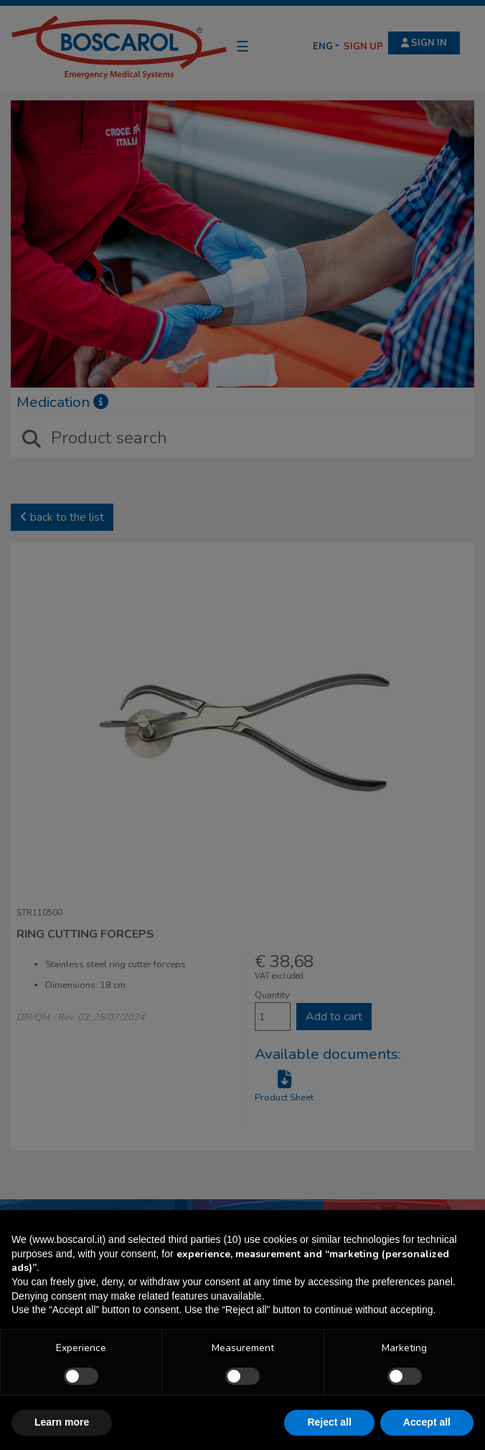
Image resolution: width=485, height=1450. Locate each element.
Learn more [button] (61, 1422)
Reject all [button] (329, 1422)
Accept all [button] (427, 1422)
